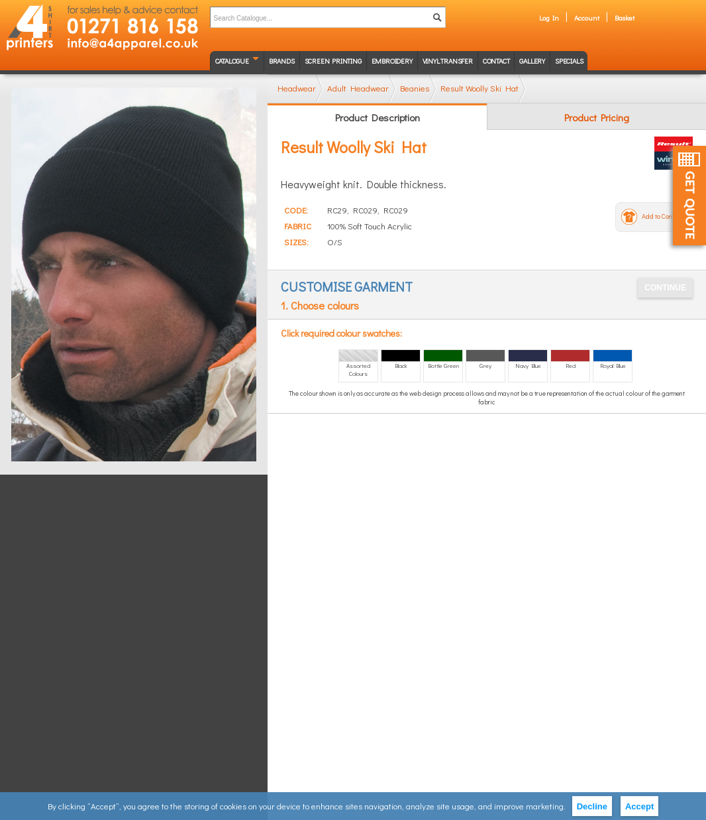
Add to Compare (664, 216)
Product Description (377, 117)
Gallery (532, 61)
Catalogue (232, 61)
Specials (569, 61)
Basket (624, 18)
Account (586, 18)
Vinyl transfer (448, 61)
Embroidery (392, 61)
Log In (549, 18)
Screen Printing (333, 61)
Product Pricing (596, 117)
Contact (496, 61)
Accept (639, 806)
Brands (282, 61)
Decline (592, 806)
